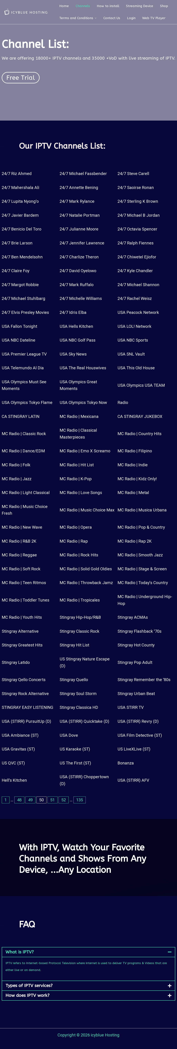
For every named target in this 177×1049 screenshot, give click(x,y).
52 (63, 800)
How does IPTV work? (27, 995)
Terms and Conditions (76, 18)
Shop (163, 6)
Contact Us (111, 18)
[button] (88, 952)
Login (130, 18)
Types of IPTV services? (29, 985)
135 (79, 800)
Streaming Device (138, 6)
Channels (82, 6)
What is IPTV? (20, 952)
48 (19, 800)
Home (64, 6)
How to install (107, 6)
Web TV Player (152, 18)
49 (30, 800)
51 (52, 800)
